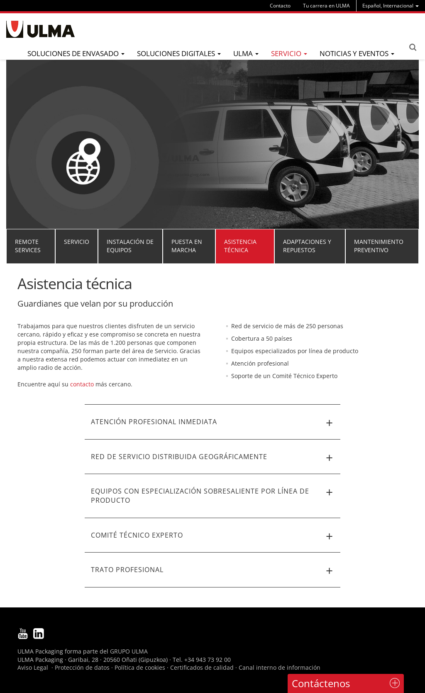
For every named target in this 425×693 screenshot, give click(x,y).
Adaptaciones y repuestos (307, 246)
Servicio (76, 242)
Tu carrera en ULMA (326, 5)
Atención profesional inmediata (213, 423)
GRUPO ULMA (129, 651)
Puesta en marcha (186, 246)
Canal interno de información (279, 667)
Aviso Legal (32, 667)
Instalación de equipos (130, 246)
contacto (82, 384)
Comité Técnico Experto (213, 536)
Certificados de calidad (202, 667)
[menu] (390, 5)
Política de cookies (140, 667)
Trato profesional (213, 571)
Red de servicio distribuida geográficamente (213, 458)
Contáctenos (321, 683)
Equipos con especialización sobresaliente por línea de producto (213, 495)
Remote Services (28, 246)
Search (412, 47)
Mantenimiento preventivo (378, 246)
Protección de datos (82, 667)
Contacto (280, 5)
